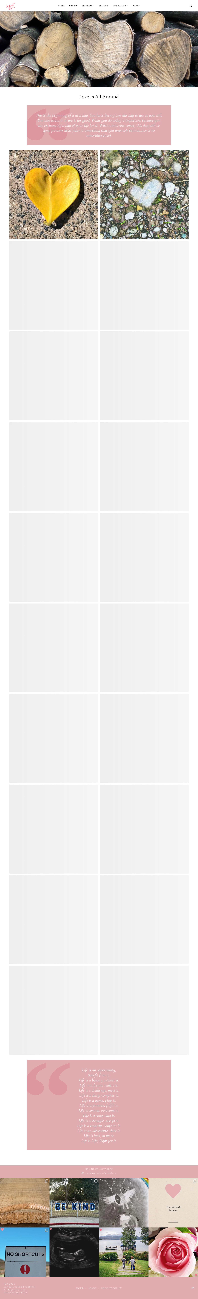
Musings (103, 6)
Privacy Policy (111, 1288)
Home (61, 6)
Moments (87, 6)
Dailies (73, 6)
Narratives (119, 6)
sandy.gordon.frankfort (101, 1173)
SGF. (10, 5)
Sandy (136, 6)
